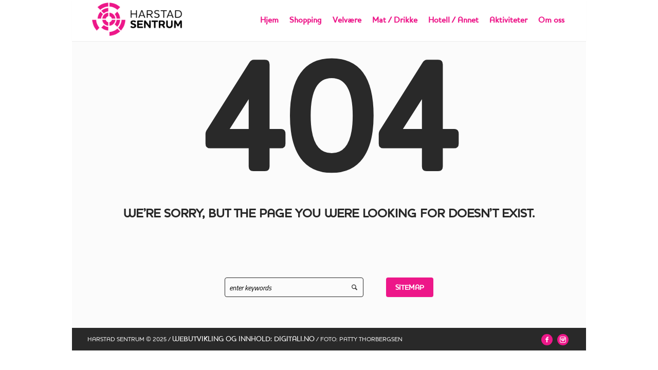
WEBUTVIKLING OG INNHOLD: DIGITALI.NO (243, 338)
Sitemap (409, 287)
